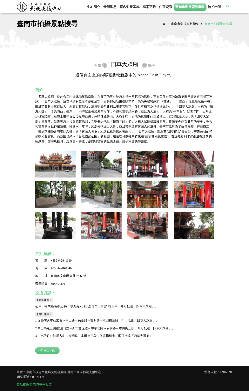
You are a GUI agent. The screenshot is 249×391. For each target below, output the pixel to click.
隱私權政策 (24, 384)
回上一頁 (47, 350)
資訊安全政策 (42, 384)
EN (227, 6)
